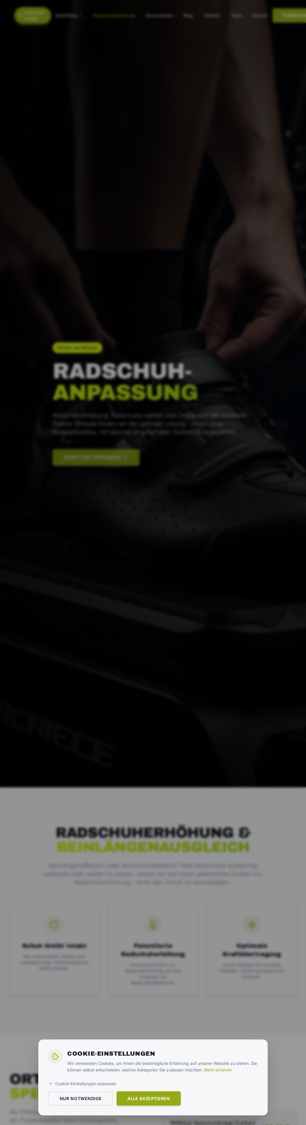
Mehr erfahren (218, 1112)
